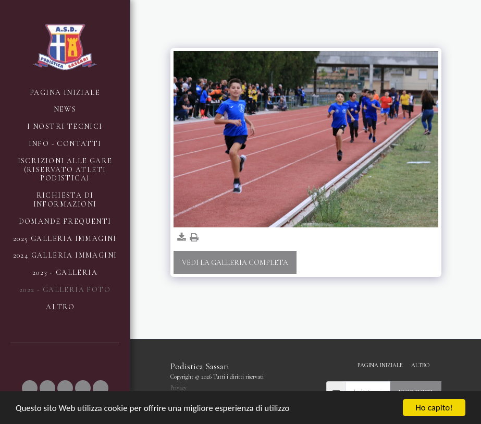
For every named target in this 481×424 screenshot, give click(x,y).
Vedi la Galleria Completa (235, 262)
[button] (30, 388)
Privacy (178, 387)
